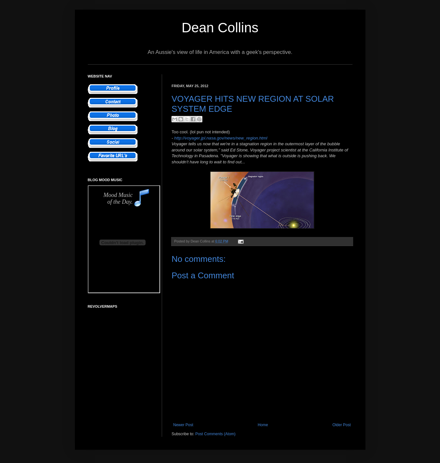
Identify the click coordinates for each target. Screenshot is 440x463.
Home (263, 425)
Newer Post (183, 425)
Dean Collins (219, 27)
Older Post (342, 425)
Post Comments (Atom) (215, 434)
